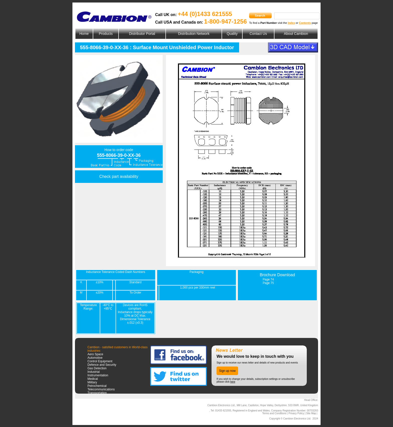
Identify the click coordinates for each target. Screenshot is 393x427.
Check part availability (118, 176)
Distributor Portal (142, 34)
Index (291, 22)
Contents (305, 22)
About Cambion (296, 34)
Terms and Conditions (274, 413)
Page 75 (268, 283)
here (232, 381)
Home (84, 34)
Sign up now (227, 371)
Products (106, 34)
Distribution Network (193, 34)
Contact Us (258, 34)
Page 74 (268, 279)
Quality (232, 34)
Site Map (311, 413)
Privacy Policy (296, 413)
